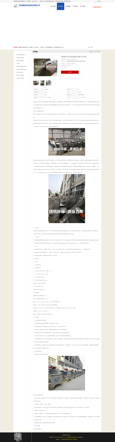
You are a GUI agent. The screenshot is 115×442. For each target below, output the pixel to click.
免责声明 (67, 439)
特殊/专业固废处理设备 (80, 61)
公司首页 (53, 6)
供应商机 (60, 6)
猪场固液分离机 (20, 57)
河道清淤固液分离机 (21, 69)
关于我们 (75, 6)
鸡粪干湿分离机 (20, 75)
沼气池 (18, 63)
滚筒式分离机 (20, 72)
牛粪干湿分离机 (20, 78)
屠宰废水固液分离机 (21, 66)
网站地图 (75, 439)
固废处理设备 (72, 61)
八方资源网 (62, 439)
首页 (94, 51)
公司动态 (82, 6)
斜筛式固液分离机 (21, 54)
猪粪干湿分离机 (20, 60)
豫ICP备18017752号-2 (62, 437)
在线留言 (70, 72)
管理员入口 (71, 439)
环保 (67, 61)
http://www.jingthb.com (37, 429)
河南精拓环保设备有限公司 (72, 437)
